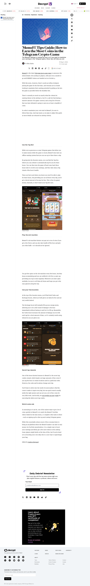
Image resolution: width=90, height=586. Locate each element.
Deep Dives (58, 550)
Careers (64, 562)
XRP (62, 11)
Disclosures (37, 562)
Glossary (47, 8)
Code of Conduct (52, 562)
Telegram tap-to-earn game (43, 73)
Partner (37, 550)
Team (36, 560)
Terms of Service (52, 560)
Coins (36, 553)
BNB (34, 11)
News (46, 550)
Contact (64, 560)
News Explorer (59, 553)
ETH (20, 11)
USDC (47, 11)
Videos (42, 8)
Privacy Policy (52, 564)
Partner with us (81, 7)
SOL (75, 11)
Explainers (37, 8)
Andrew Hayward (33, 442)
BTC (5, 11)
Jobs (64, 564)
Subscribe (7, 578)
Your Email (28, 481)
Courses (53, 8)
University (68, 550)
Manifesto (37, 564)
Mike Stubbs (30, 63)
